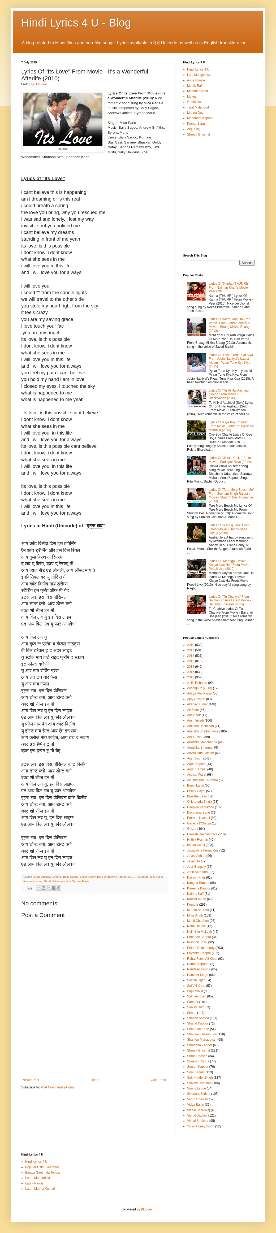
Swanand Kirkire (198, 1094)
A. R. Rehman (197, 683)
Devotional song (198, 812)
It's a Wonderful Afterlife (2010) (116, 876)
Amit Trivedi (195, 720)
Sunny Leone (196, 1088)
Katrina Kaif (195, 894)
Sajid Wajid (195, 991)
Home (95, 1080)
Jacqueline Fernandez (202, 850)
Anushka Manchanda (202, 742)
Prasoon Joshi (197, 942)
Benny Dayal (196, 791)
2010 (36, 876)
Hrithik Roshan (197, 839)
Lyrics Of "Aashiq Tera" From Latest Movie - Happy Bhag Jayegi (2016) (229, 529)
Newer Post (31, 1080)
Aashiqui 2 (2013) (199, 688)
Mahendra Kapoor (200, 118)
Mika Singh (195, 915)
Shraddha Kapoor (199, 1045)
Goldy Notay (88, 876)
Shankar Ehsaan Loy (202, 1034)
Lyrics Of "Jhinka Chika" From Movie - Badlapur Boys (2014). (230, 459)
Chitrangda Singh (199, 802)
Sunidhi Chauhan (199, 1083)
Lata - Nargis (34, 1183)
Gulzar (191, 829)
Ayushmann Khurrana (202, 780)
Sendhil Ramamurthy (57, 881)
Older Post (158, 1080)
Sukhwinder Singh (200, 1077)
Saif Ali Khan (196, 986)
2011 (190, 650)
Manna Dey (195, 113)
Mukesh (192, 96)
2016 (190, 677)
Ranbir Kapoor (197, 964)
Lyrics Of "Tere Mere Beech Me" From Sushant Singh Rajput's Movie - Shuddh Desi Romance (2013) (231, 495)
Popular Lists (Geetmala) (43, 1167)
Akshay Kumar (197, 704)
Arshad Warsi (196, 774)
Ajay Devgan (196, 699)
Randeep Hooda (198, 969)
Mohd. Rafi (194, 86)
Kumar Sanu (196, 123)
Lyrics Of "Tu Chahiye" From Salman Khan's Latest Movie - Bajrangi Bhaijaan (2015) (230, 600)
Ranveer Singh (197, 975)
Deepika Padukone (200, 807)
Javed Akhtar (196, 856)
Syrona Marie (80, 881)
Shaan (191, 1013)
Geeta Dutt (194, 102)
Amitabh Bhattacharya (202, 731)
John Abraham (197, 872)
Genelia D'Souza (199, 823)
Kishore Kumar (197, 91)
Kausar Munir (196, 899)
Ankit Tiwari (195, 737)
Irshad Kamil (196, 845)
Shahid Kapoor (197, 1023)
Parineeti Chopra (199, 937)
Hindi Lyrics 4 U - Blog (76, 22)
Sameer (192, 1002)
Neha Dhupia (196, 926)
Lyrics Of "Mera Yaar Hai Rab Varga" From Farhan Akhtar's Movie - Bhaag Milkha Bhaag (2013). (229, 324)
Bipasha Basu (197, 796)
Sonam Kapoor (197, 1067)
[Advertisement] (94, 1054)
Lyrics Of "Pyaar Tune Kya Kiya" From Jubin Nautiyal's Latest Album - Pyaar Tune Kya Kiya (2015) (231, 360)
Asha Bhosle (196, 80)
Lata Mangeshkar (199, 75)
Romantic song (32, 881)
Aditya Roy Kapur (199, 693)
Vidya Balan (195, 1104)
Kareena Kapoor (198, 888)
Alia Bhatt (194, 715)
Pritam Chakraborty (200, 948)
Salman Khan (196, 996)
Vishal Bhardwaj (198, 1110)
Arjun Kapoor (196, 764)
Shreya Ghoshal (198, 134)
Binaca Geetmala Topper (42, 1172)
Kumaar (143, 876)
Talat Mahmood (198, 107)
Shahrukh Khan (198, 1029)
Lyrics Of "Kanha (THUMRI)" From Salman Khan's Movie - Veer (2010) (229, 287)
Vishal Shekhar (198, 1121)
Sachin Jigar (196, 980)
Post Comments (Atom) (57, 1087)
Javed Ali (193, 861)
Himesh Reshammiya (202, 834)
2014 (190, 666)
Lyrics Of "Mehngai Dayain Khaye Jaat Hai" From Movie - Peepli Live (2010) (230, 565)
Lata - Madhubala (37, 1178)
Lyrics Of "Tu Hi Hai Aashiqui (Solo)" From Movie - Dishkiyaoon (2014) (229, 394)
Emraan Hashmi (198, 818)
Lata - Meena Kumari (40, 1189)
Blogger (146, 1209)
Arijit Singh (194, 129)
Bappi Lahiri (195, 785)
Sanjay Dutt (195, 1007)
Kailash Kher (196, 877)
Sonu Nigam (196, 1072)
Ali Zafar (193, 710)
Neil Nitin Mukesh (199, 932)
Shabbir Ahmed (198, 1018)
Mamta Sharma (198, 910)
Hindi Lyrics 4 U (198, 69)
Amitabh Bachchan (200, 726)
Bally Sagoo (71, 876)
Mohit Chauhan (198, 921)
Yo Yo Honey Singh (200, 1126)
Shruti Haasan (197, 1056)
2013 (190, 661)
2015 (190, 672)
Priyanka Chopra (199, 953)
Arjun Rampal (196, 769)
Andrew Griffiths (51, 876)
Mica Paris (156, 876)
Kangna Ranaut (198, 883)
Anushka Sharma (199, 747)
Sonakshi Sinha (198, 1061)
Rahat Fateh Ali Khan (202, 959)
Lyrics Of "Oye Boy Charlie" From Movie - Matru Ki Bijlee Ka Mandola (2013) (231, 426)
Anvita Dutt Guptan (200, 753)
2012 (190, 656)
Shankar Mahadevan (202, 1039)
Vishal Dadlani (197, 1115)
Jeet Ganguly (196, 867)
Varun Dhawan (197, 1099)
